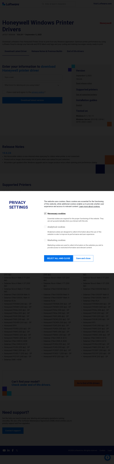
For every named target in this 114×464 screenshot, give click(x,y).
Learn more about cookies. (89, 206)
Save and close (83, 258)
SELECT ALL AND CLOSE (58, 258)
